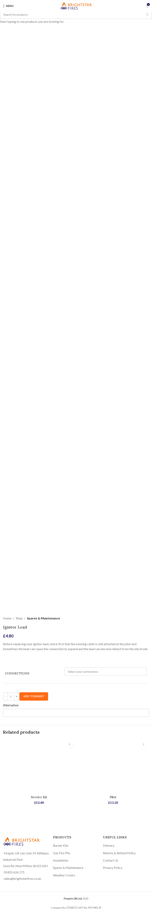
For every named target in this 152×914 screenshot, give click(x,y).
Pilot (113, 797)
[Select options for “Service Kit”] (69, 744)
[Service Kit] (39, 766)
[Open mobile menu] (8, 6)
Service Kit (39, 797)
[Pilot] (113, 766)
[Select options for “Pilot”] (143, 744)
